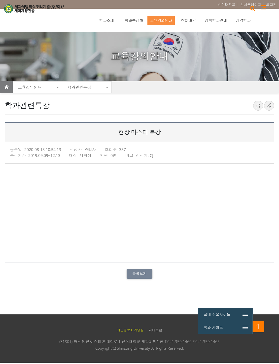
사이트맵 (271, 20)
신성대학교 (226, 4)
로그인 (271, 4)
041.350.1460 (179, 342)
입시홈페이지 (250, 4)
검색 (260, 20)
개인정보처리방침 (130, 331)
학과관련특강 (79, 87)
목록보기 (139, 274)
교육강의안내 (30, 87)
